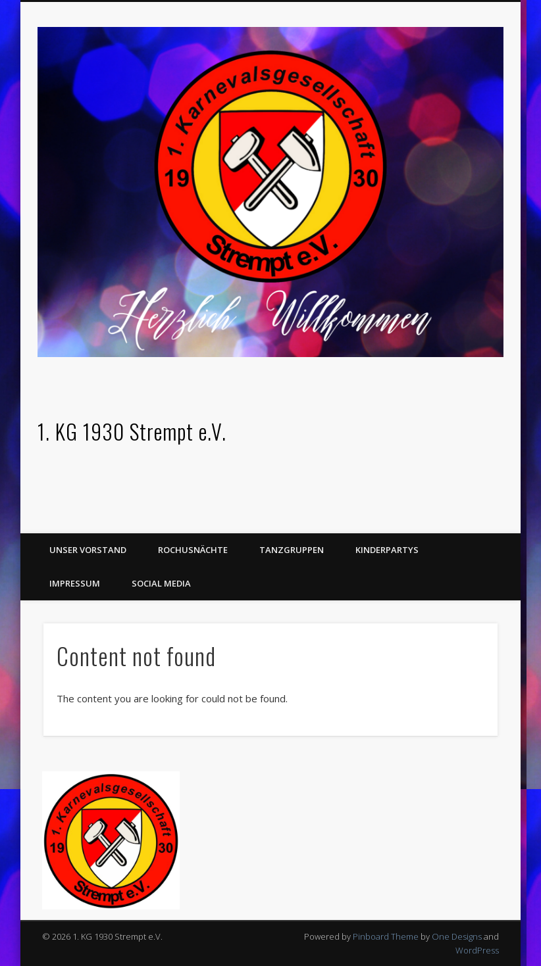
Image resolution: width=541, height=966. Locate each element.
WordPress (477, 950)
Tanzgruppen (291, 550)
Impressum (74, 583)
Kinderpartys (387, 550)
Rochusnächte (193, 550)
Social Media (161, 583)
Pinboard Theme (386, 936)
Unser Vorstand (87, 550)
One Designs (457, 936)
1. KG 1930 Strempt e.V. (132, 431)
